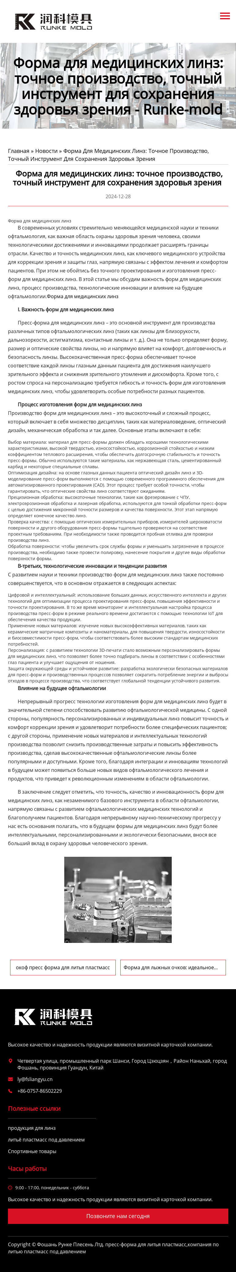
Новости (46, 150)
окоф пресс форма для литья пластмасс (63, 967)
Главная (18, 150)
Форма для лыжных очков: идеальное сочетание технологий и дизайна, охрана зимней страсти (173, 967)
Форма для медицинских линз (82, 296)
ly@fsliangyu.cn (35, 1079)
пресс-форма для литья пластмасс (145, 1244)
